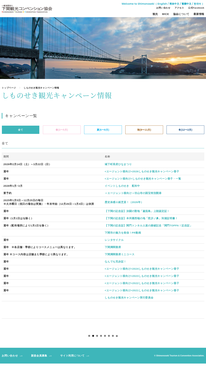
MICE (165, 14)
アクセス (179, 8)
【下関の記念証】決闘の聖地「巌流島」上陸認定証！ (137, 211)
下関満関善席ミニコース (119, 254)
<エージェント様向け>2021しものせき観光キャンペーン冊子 (142, 290)
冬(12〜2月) (185, 129)
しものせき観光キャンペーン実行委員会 (129, 297)
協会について (181, 14)
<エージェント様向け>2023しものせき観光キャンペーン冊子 (142, 275)
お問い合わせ (163, 8)
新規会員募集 (39, 377)
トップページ (9, 88)
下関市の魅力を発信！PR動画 (123, 232)
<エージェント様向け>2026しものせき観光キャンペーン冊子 (142, 171)
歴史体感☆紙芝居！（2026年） (124, 202)
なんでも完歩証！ (115, 261)
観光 (155, 14)
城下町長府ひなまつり (118, 164)
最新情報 (198, 14)
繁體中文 (186, 3)
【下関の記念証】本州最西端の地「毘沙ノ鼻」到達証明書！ (141, 218)
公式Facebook (196, 8)
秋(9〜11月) (144, 129)
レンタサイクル (114, 239)
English (162, 3)
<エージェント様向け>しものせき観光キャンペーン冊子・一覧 (143, 178)
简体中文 (174, 3)
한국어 (197, 3)
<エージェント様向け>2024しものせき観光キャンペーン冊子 (142, 268)
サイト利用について (72, 377)
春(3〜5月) (62, 129)
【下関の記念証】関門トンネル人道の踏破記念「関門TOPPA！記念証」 (148, 225)
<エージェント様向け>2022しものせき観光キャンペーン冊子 (142, 283)
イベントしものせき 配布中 (122, 185)
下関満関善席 (113, 247)
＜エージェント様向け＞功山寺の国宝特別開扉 (133, 193)
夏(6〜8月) (103, 129)
